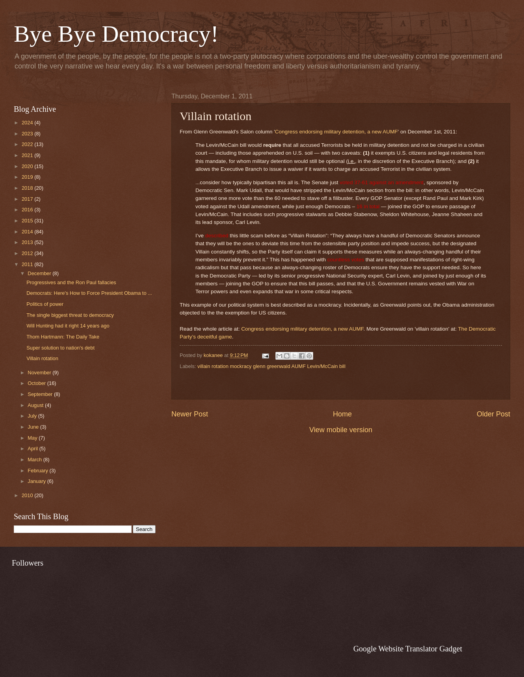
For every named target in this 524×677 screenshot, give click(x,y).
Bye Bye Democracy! (116, 34)
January (37, 481)
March (35, 459)
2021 (28, 155)
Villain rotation (42, 358)
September (41, 394)
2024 (28, 123)
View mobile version (340, 430)
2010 (28, 495)
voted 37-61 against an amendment (382, 182)
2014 (28, 232)
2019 (28, 177)
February (38, 471)
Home (342, 414)
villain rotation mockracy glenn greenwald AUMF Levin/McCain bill (271, 366)
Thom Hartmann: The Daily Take (62, 337)
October (37, 383)
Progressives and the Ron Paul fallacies (71, 282)
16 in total (368, 206)
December (40, 273)
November (40, 372)
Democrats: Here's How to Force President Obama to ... (89, 293)
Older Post (493, 414)
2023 (28, 134)
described (217, 236)
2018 (28, 188)
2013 (28, 242)
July (33, 416)
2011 (28, 264)
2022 (28, 144)
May (33, 438)
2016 (28, 210)
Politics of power (44, 304)
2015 (28, 221)
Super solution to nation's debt (60, 348)
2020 (28, 166)
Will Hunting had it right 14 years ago (67, 326)
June (34, 427)
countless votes (345, 260)
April (33, 448)
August (36, 405)
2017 (28, 199)
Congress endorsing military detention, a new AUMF (336, 132)
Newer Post (189, 414)
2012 (28, 253)
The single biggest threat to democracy (70, 315)
